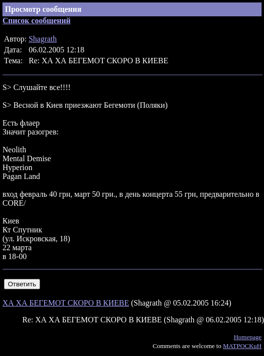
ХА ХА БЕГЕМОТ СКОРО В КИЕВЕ (65, 303)
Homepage (248, 337)
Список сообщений (36, 20)
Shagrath (43, 39)
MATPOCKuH (242, 346)
